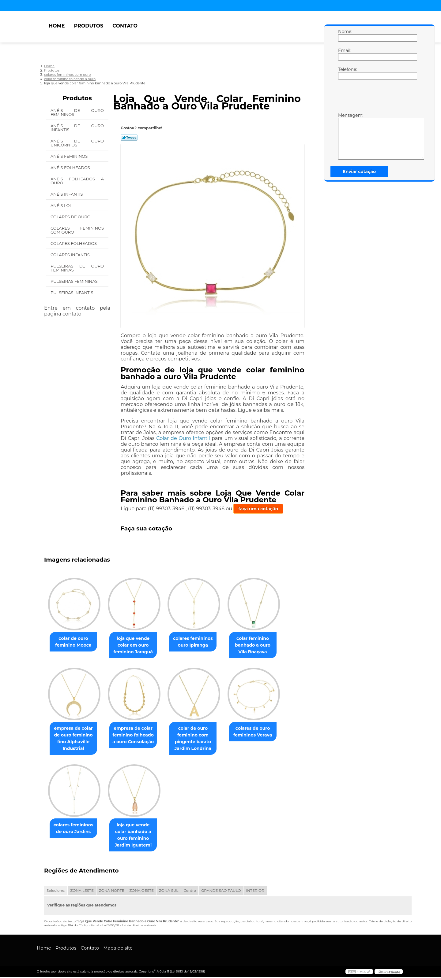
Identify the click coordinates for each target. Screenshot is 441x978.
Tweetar (129, 138)
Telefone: (344, 73)
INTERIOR (255, 891)
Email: (344, 54)
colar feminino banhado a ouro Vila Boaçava (261, 645)
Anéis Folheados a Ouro (77, 180)
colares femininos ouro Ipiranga (199, 642)
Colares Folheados (74, 243)
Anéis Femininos (70, 156)
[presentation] (377, 97)
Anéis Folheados (71, 167)
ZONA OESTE (142, 891)
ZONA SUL (168, 891)
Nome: (344, 35)
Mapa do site (118, 949)
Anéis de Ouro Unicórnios (77, 142)
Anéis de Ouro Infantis (77, 127)
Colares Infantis (71, 254)
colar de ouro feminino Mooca (74, 642)
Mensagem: (344, 136)
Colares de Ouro (71, 216)
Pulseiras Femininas (75, 281)
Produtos (88, 26)
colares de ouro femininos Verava (261, 732)
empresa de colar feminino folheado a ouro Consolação (136, 735)
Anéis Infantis (67, 194)
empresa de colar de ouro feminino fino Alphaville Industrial (74, 739)
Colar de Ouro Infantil (183, 438)
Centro (189, 891)
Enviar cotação (359, 171)
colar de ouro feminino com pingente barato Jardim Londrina (199, 739)
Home (57, 26)
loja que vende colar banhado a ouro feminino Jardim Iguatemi (136, 836)
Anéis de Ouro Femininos (77, 112)
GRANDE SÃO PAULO (221, 891)
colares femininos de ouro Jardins (75, 829)
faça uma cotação (258, 508)
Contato (125, 26)
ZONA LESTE (82, 891)
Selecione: (56, 891)
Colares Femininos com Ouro (77, 230)
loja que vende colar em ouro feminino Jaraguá (136, 645)
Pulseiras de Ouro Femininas (77, 268)
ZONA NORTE (111, 891)
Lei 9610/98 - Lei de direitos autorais (129, 926)
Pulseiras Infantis (72, 292)
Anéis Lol (62, 205)
